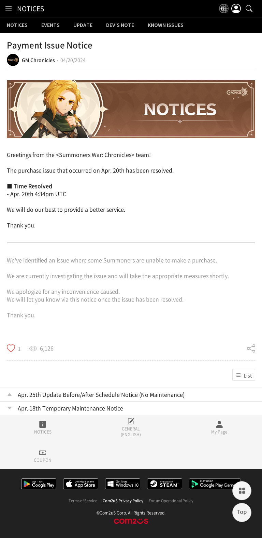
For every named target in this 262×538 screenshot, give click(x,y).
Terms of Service (83, 501)
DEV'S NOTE (120, 25)
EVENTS (50, 25)
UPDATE (82, 25)
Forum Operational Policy (171, 501)
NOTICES (30, 8)
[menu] (8, 8)
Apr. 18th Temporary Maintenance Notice (70, 408)
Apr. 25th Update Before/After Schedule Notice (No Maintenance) (101, 394)
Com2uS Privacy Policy (123, 501)
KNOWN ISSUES (166, 25)
